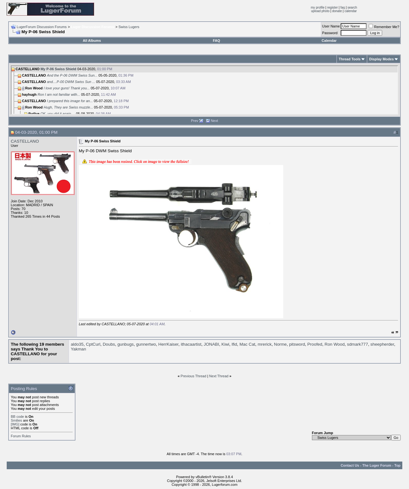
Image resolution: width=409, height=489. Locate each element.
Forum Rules (21, 436)
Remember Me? (384, 27)
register (332, 7)
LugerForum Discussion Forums (42, 27)
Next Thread (218, 376)
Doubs (109, 344)
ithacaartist (191, 344)
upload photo (320, 11)
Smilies (16, 420)
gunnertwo (146, 344)
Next (214, 121)
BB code (17, 416)
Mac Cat (247, 344)
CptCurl (93, 344)
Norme (280, 344)
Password (329, 33)
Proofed (314, 344)
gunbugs (125, 344)
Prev (194, 121)
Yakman (78, 349)
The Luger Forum (376, 465)
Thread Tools (349, 59)
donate (337, 11)
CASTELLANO (25, 141)
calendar (351, 11)
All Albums (92, 40)
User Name (331, 26)
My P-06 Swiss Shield (58, 69)
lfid (234, 344)
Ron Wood (335, 344)
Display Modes (381, 59)
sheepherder (382, 344)
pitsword (297, 344)
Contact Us (350, 465)
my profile (317, 7)
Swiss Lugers (128, 27)
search (352, 7)
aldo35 (77, 344)
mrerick (265, 344)
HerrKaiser (168, 344)
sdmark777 (357, 344)
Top (397, 465)
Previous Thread (194, 376)
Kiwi (225, 344)
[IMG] (15, 424)
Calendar (329, 40)
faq (342, 7)
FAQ (216, 40)
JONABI (211, 344)
